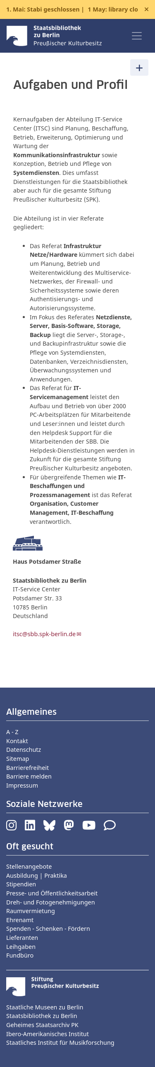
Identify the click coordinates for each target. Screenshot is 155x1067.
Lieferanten (22, 937)
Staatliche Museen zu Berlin (44, 1007)
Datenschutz (23, 749)
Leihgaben (21, 947)
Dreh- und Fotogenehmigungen (50, 902)
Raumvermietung (30, 911)
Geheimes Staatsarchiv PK (42, 1025)
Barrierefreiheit (27, 768)
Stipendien (21, 884)
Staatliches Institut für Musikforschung (60, 1042)
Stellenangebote (29, 866)
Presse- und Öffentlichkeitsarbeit (52, 893)
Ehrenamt (19, 920)
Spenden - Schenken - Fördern (48, 928)
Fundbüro (19, 955)
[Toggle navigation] (136, 36)
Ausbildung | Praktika (36, 875)
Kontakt (17, 741)
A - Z (12, 732)
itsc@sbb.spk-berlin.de (44, 634)
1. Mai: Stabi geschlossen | (72, 9)
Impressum (22, 785)
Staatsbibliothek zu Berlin (41, 1016)
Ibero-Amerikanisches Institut (47, 1034)
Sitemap (17, 758)
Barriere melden (29, 776)
